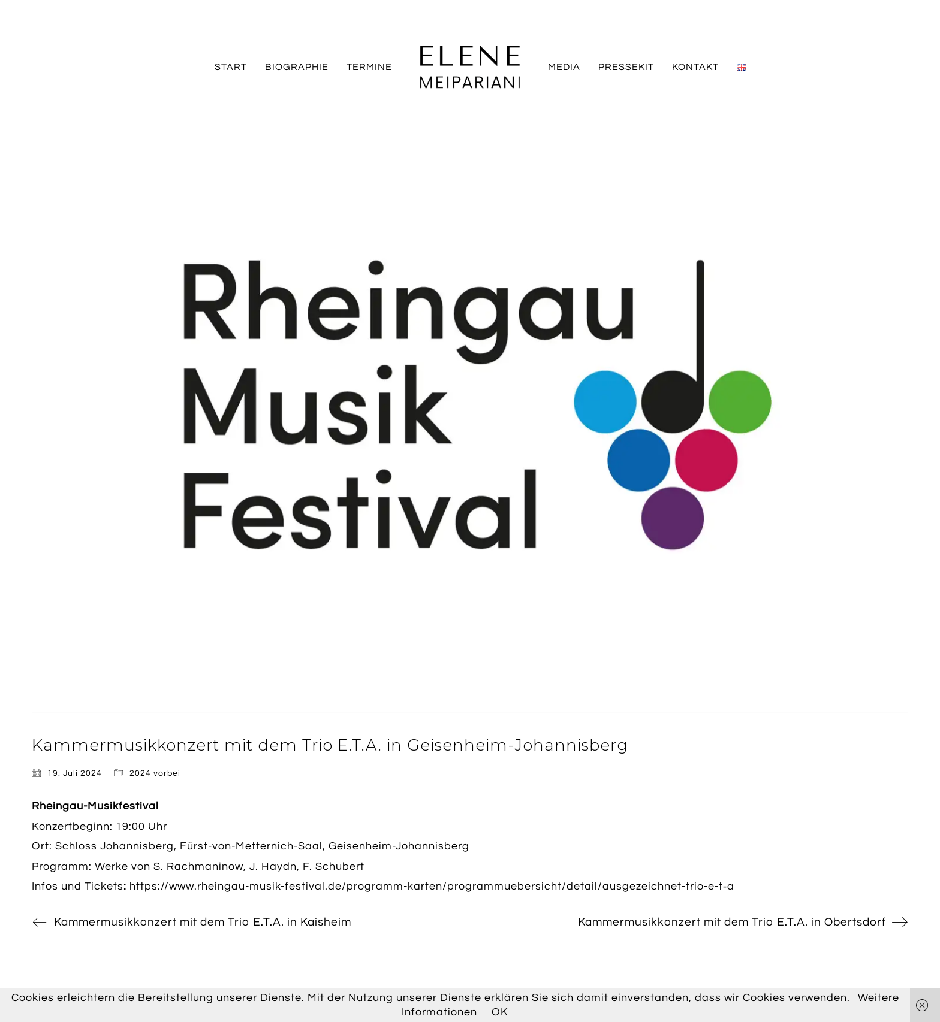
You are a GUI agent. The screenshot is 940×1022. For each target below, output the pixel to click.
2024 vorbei (154, 773)
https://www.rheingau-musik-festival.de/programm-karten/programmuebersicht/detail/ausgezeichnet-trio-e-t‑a (431, 886)
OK (500, 1012)
